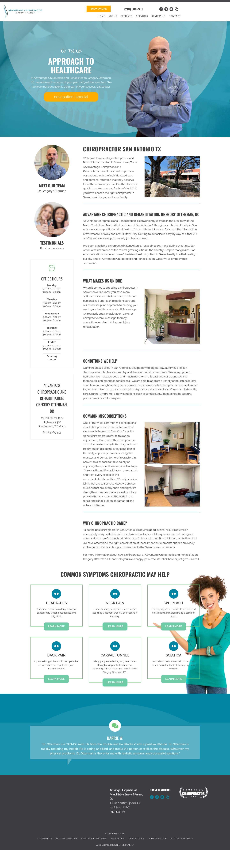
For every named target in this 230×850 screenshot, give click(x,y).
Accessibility (44, 838)
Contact (175, 16)
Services (142, 16)
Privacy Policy (136, 838)
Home (101, 16)
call (197, 559)
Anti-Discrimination (66, 838)
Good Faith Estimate (181, 838)
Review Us (158, 16)
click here (168, 559)
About (112, 16)
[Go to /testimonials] (51, 219)
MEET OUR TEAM (52, 185)
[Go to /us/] (51, 162)
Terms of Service (157, 838)
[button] (99, 9)
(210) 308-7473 (133, 9)
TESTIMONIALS (52, 243)
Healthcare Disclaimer (94, 838)
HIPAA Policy (117, 838)
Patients (127, 16)
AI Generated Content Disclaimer (115, 845)
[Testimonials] (115, 742)
